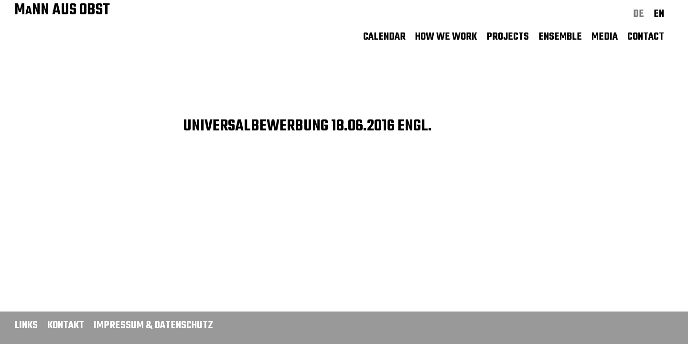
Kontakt (65, 325)
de (638, 14)
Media (604, 37)
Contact (645, 37)
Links (26, 325)
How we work (446, 37)
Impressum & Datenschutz (153, 325)
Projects (507, 37)
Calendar (384, 37)
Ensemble (560, 37)
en (659, 14)
